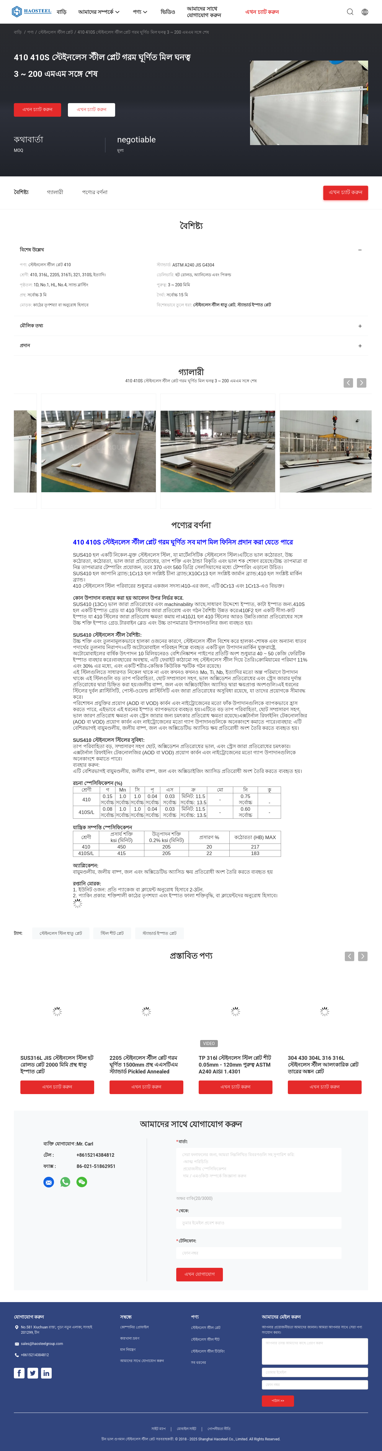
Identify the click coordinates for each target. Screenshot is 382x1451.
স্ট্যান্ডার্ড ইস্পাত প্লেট (160, 933)
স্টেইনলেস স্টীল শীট (205, 1340)
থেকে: (184, 1210)
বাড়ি (18, 32)
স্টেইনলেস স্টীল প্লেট (55, 32)
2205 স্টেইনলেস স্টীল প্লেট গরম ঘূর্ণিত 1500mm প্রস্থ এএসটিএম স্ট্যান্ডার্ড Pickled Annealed (144, 1065)
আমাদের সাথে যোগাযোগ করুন (142, 1361)
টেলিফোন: (187, 1241)
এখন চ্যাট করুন (37, 109)
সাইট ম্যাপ (158, 1429)
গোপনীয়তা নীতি (219, 1429)
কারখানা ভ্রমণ (129, 1338)
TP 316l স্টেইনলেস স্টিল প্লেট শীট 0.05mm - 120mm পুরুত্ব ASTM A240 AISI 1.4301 (235, 1065)
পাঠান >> (278, 1401)
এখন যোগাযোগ (200, 1274)
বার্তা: (183, 1141)
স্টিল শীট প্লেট (112, 933)
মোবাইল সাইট (187, 1429)
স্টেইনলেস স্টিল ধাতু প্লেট (61, 933)
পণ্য (30, 32)
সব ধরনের (198, 1363)
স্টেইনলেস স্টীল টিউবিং (208, 1351)
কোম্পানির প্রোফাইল (134, 1327)
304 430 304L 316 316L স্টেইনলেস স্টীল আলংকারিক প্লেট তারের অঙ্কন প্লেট (323, 1065)
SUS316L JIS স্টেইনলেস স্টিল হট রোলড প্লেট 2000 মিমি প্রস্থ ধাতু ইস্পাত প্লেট (56, 1065)
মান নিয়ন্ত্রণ (128, 1350)
